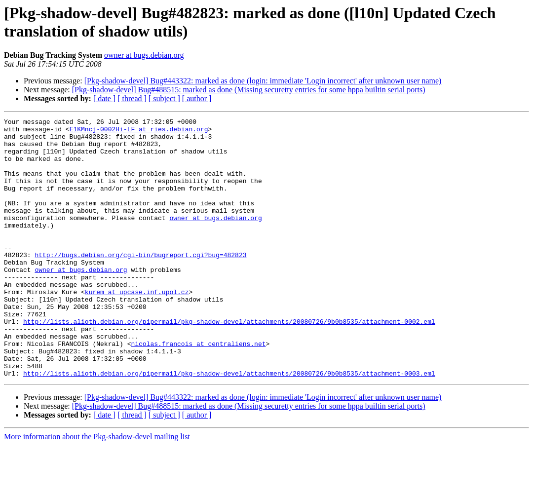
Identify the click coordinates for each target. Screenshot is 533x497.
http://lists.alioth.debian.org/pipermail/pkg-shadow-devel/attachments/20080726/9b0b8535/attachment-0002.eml (229, 362)
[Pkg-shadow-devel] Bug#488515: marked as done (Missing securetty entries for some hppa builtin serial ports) (248, 89)
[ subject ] (164, 98)
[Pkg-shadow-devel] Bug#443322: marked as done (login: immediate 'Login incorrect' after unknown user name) (263, 80)
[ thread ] (132, 98)
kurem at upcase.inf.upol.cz (137, 327)
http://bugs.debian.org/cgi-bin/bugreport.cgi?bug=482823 (140, 282)
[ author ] (197, 98)
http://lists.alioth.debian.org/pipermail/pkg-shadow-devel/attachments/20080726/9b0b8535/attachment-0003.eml (229, 425)
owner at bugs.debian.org (144, 55)
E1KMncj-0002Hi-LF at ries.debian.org (139, 131)
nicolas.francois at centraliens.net (198, 389)
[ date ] (104, 98)
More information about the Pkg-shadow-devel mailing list (97, 488)
